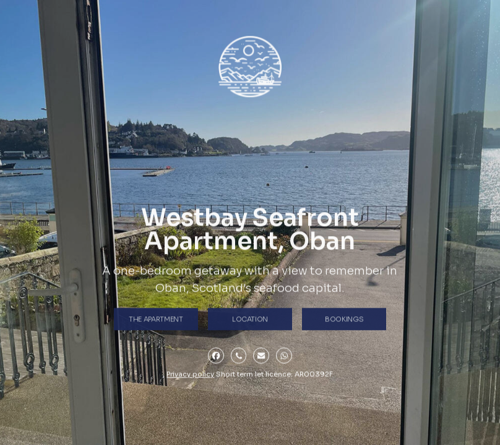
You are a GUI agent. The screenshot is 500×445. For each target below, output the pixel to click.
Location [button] (250, 320)
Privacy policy (190, 375)
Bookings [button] (344, 320)
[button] (216, 357)
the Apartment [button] (156, 320)
